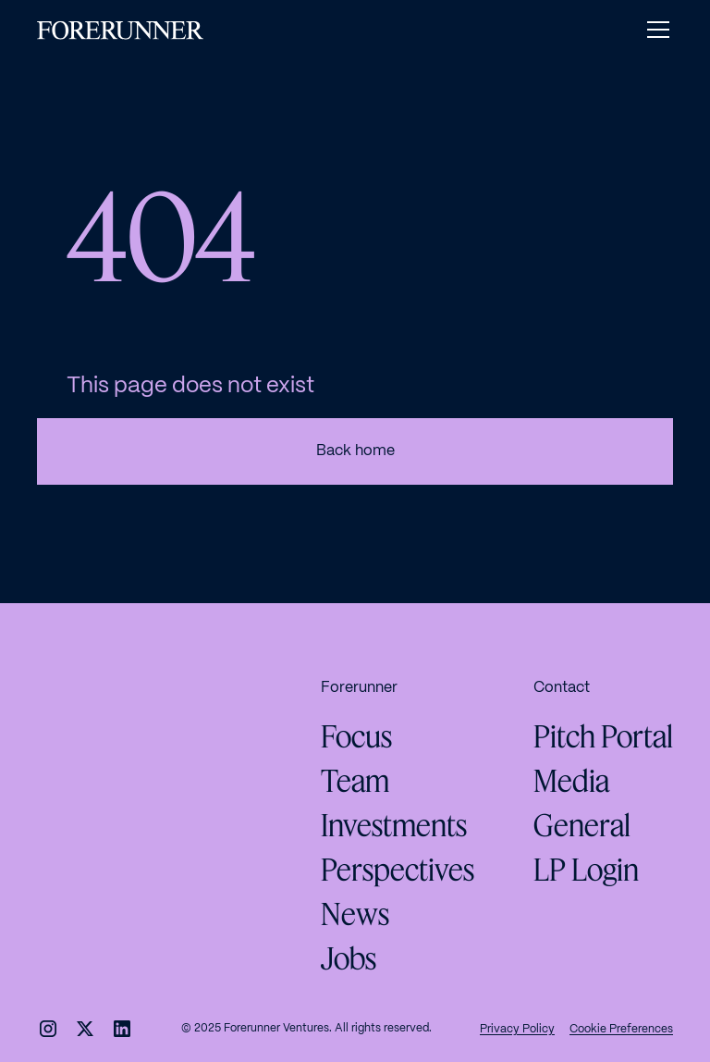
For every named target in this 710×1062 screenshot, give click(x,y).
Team (355, 780)
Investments (394, 825)
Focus (356, 736)
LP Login (586, 869)
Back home (355, 451)
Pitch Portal (603, 736)
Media (571, 780)
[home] (120, 30)
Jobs (348, 958)
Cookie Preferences (621, 1029)
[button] (654, 29)
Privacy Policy (517, 1029)
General (581, 825)
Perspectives (397, 869)
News (355, 913)
